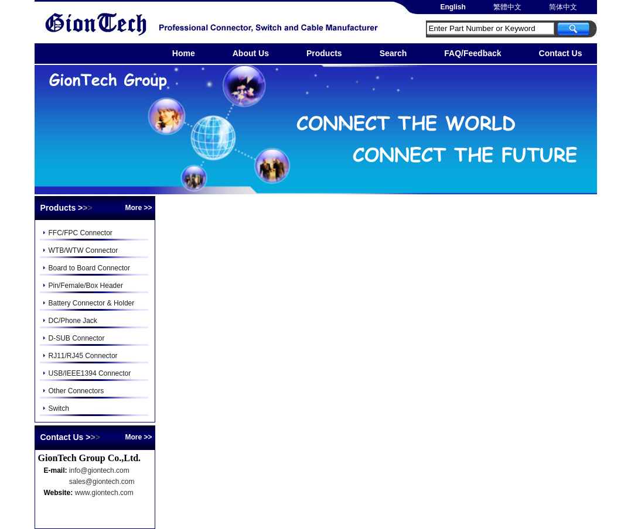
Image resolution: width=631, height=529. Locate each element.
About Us (251, 53)
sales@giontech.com (102, 482)
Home (183, 53)
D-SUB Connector (77, 338)
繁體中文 (506, 7)
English (452, 7)
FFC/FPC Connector (80, 233)
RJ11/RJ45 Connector (83, 356)
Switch (59, 408)
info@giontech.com (99, 470)
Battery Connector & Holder (92, 303)
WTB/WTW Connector (83, 250)
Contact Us (560, 53)
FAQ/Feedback (472, 53)
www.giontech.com (104, 493)
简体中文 (562, 7)
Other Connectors (76, 391)
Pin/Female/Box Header (86, 285)
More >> (138, 208)
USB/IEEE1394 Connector (90, 373)
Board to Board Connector (89, 268)
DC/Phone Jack (73, 321)
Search (393, 53)
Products (324, 53)
